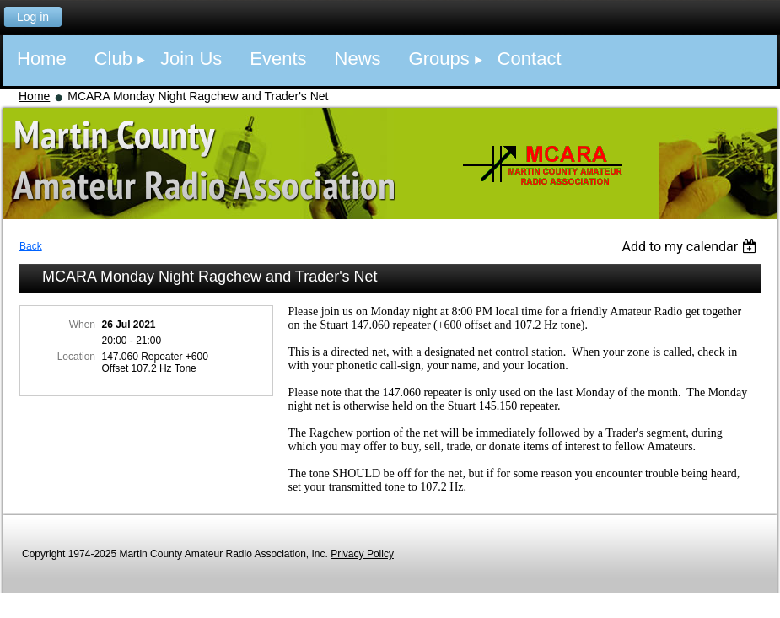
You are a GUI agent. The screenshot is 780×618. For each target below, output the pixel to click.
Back (30, 246)
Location (76, 357)
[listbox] (691, 246)
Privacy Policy (362, 554)
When (82, 324)
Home (34, 96)
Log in (33, 17)
